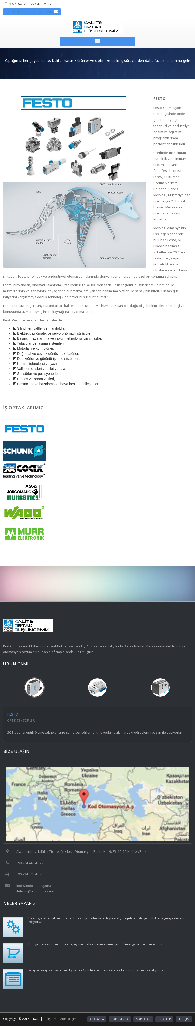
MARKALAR (143, 1019)
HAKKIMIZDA (119, 1019)
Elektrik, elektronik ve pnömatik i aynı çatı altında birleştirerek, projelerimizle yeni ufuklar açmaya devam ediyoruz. (106, 920)
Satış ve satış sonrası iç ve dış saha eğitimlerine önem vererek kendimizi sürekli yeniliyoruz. (96, 970)
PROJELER (164, 1019)
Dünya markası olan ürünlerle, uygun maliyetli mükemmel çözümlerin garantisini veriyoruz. (95, 944)
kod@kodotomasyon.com (32, 12)
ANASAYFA (97, 1019)
